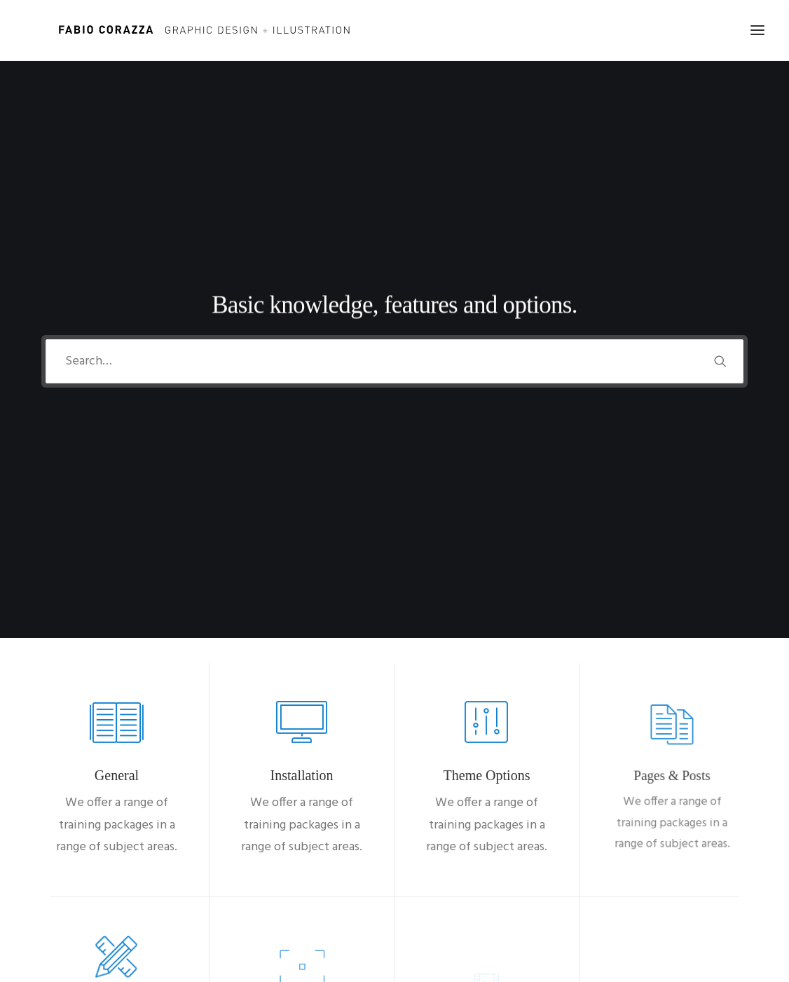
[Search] (394, 204)
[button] (720, 204)
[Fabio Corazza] (179, 30)
